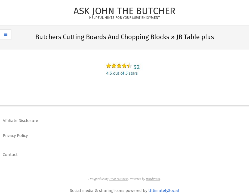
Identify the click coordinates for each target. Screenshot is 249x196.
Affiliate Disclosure (20, 120)
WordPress (153, 179)
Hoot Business (118, 179)
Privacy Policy (15, 135)
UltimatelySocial (163, 190)
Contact (10, 154)
